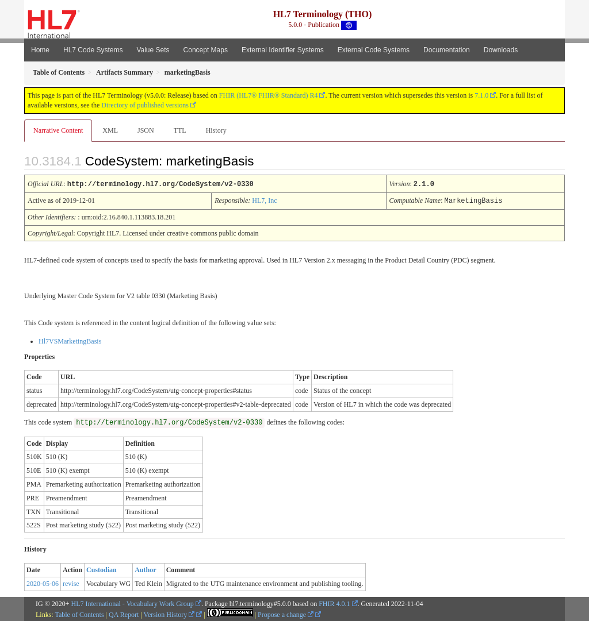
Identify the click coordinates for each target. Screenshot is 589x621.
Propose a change (285, 614)
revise (71, 582)
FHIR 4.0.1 (334, 603)
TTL (180, 130)
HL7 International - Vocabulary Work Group (132, 603)
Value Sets (152, 50)
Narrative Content (58, 130)
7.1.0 (481, 95)
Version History (169, 614)
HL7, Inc (264, 200)
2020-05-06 (42, 582)
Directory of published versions (145, 105)
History (216, 130)
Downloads (501, 50)
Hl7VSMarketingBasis (70, 340)
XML (110, 130)
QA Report (124, 614)
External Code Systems (374, 50)
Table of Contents (79, 614)
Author (145, 569)
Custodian (101, 569)
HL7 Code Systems (93, 50)
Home (40, 50)
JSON (145, 130)
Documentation (446, 50)
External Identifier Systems (283, 50)
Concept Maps (205, 50)
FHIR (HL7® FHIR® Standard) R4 (268, 95)
